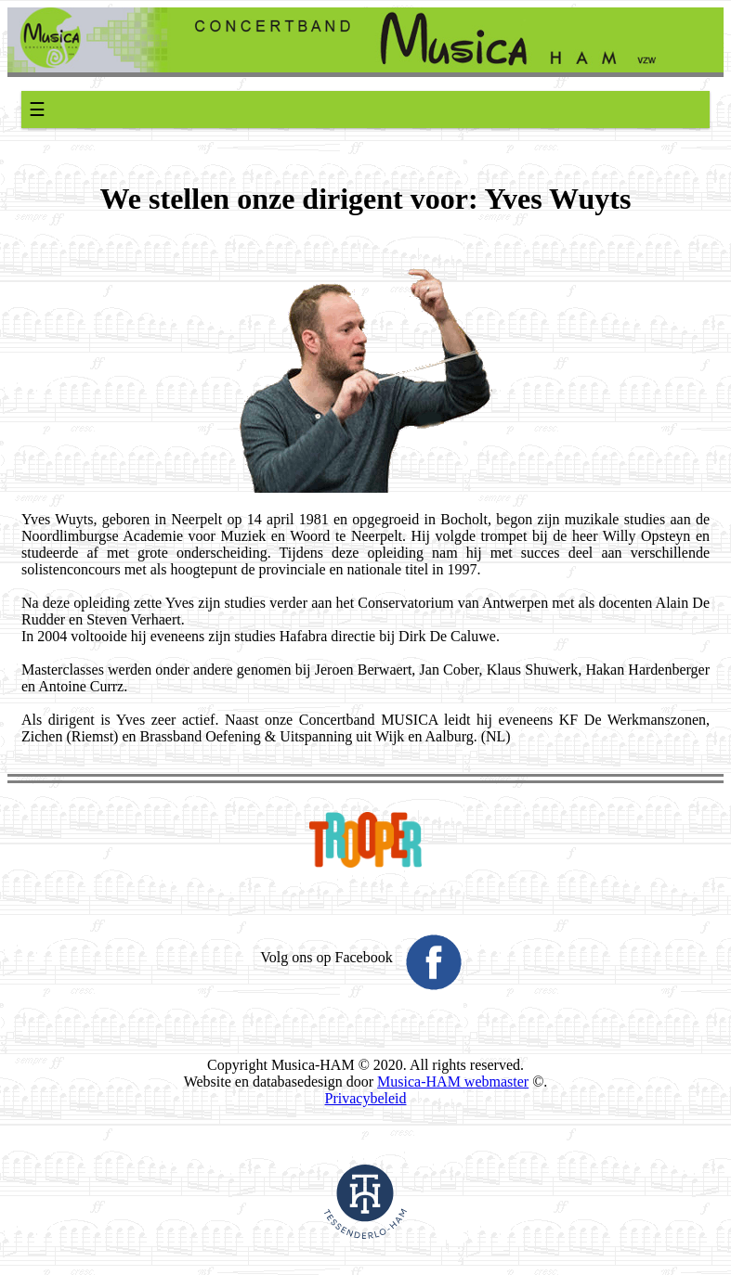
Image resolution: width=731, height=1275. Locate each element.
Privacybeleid (366, 1098)
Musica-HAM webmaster (453, 1081)
